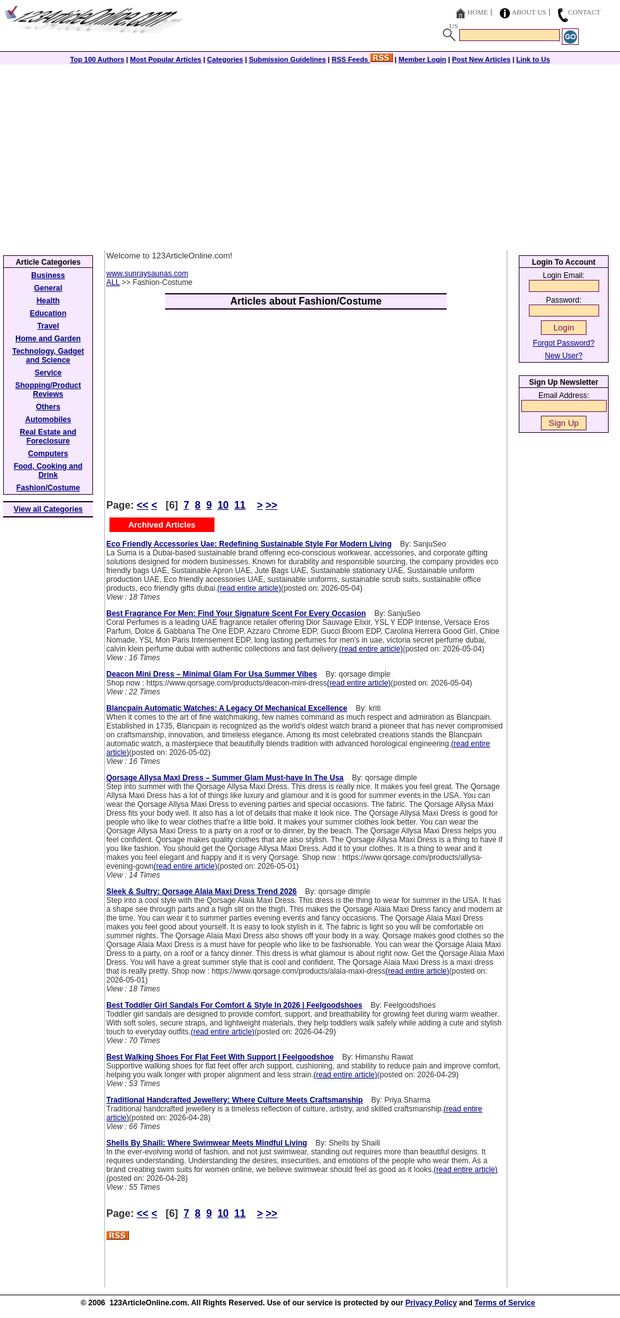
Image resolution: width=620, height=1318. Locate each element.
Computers (48, 453)
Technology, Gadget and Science (48, 356)
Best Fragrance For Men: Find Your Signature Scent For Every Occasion (236, 613)
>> (272, 505)
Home (478, 12)
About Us (529, 12)
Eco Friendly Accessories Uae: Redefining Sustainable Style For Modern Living (249, 544)
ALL (113, 282)
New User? (563, 355)
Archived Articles (161, 524)
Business (48, 275)
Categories (225, 59)
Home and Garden (47, 338)
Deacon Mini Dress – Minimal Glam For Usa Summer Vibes (211, 674)
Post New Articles (481, 59)
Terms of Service (504, 1302)
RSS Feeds (362, 59)
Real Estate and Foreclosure (48, 436)
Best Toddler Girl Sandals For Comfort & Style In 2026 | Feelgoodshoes (234, 1005)
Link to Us (533, 59)
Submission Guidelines (287, 59)
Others (48, 406)
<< (143, 505)
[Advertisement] (310, 156)
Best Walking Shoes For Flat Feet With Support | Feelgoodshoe (220, 1057)
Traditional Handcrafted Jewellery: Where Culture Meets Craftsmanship (234, 1100)
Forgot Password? (563, 343)
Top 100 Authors (97, 59)
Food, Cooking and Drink (48, 471)
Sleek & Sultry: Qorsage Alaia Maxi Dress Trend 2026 (201, 891)
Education (48, 313)
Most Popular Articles (165, 59)
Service (48, 372)
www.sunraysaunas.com (147, 273)
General (48, 288)
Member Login (422, 59)
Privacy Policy (431, 1302)
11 (239, 505)
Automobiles (48, 419)
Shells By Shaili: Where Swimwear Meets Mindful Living (206, 1143)
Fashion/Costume (48, 487)
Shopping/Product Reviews (48, 390)
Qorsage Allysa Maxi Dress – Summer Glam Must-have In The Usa (225, 777)
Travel (48, 326)
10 (223, 505)
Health (48, 300)
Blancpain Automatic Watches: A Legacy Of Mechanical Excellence (226, 708)
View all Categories (48, 509)
